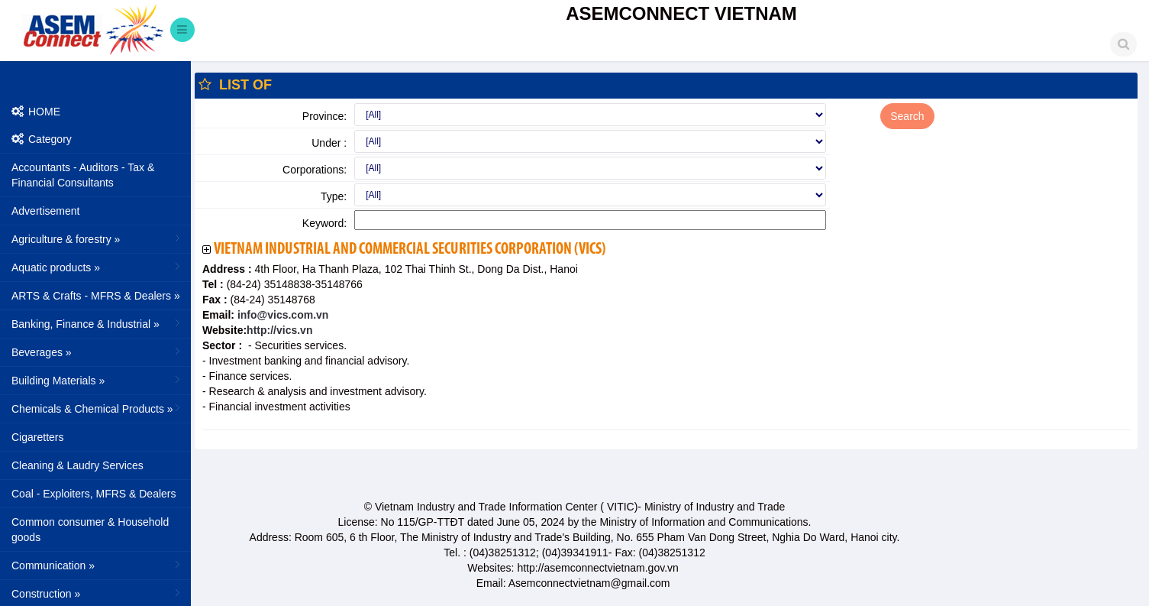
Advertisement (45, 211)
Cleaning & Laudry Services (77, 465)
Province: (324, 116)
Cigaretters (37, 437)
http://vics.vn (279, 330)
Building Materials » (97, 380)
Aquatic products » (97, 267)
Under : (329, 143)
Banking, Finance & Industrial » (97, 323)
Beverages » (97, 351)
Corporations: (314, 170)
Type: (334, 196)
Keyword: (324, 223)
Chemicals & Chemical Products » (97, 408)
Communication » (97, 565)
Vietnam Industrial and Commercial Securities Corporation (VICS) (409, 249)
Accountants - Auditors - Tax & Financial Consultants (82, 175)
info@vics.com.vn (281, 315)
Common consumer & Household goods (90, 529)
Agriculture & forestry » (97, 238)
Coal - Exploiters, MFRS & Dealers (93, 494)
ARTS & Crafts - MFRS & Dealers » (97, 295)
